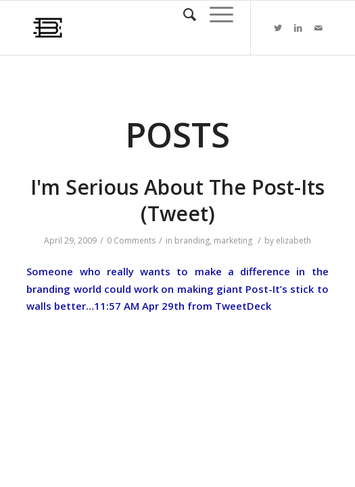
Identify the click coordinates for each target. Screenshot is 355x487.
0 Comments (131, 240)
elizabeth (293, 240)
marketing (233, 240)
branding (192, 240)
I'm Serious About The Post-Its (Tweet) (177, 200)
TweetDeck (243, 305)
